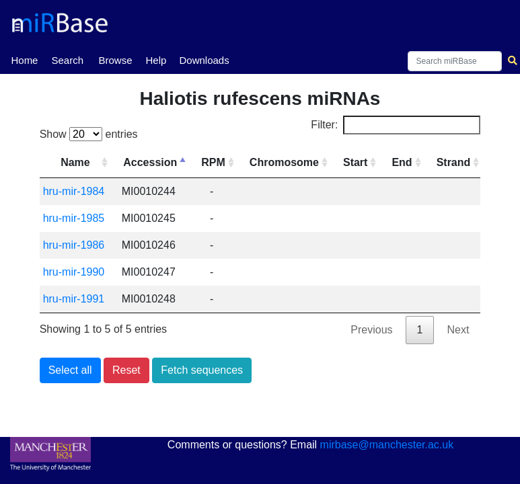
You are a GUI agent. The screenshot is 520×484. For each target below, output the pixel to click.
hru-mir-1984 (74, 191)
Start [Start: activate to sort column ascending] (355, 162)
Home (24, 59)
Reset (126, 370)
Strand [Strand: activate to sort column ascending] (454, 162)
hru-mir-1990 (74, 272)
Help (155, 60)
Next (458, 329)
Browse (115, 60)
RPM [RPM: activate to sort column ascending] (213, 162)
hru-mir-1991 (74, 299)
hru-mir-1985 (74, 218)
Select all (70, 370)
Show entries (89, 134)
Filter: (395, 125)
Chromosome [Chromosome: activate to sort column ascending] (284, 162)
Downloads (204, 60)
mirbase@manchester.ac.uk (387, 444)
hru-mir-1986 (74, 245)
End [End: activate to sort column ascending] (402, 162)
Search (67, 60)
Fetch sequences (202, 370)
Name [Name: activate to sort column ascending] (75, 162)
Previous (371, 329)
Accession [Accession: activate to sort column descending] (150, 162)
